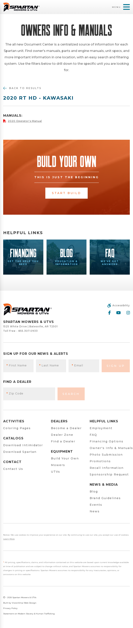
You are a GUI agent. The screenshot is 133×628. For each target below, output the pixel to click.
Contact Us (13, 469)
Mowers (58, 465)
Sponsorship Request (109, 474)
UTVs (55, 471)
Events (96, 505)
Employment (101, 428)
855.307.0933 (28, 330)
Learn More (9, 539)
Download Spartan (20, 452)
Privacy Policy (10, 608)
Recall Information (107, 468)
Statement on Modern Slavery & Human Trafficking (29, 613)
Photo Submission (106, 454)
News (95, 511)
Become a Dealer (66, 428)
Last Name (49, 365)
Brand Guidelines (105, 498)
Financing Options (106, 441)
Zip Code (14, 393)
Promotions (100, 461)
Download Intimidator (23, 445)
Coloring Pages (17, 428)
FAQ (93, 435)
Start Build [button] (66, 193)
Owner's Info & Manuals (111, 448)
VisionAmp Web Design (24, 603)
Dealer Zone (62, 435)
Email (77, 365)
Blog (94, 491)
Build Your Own (65, 458)
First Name (16, 365)
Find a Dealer (63, 441)
